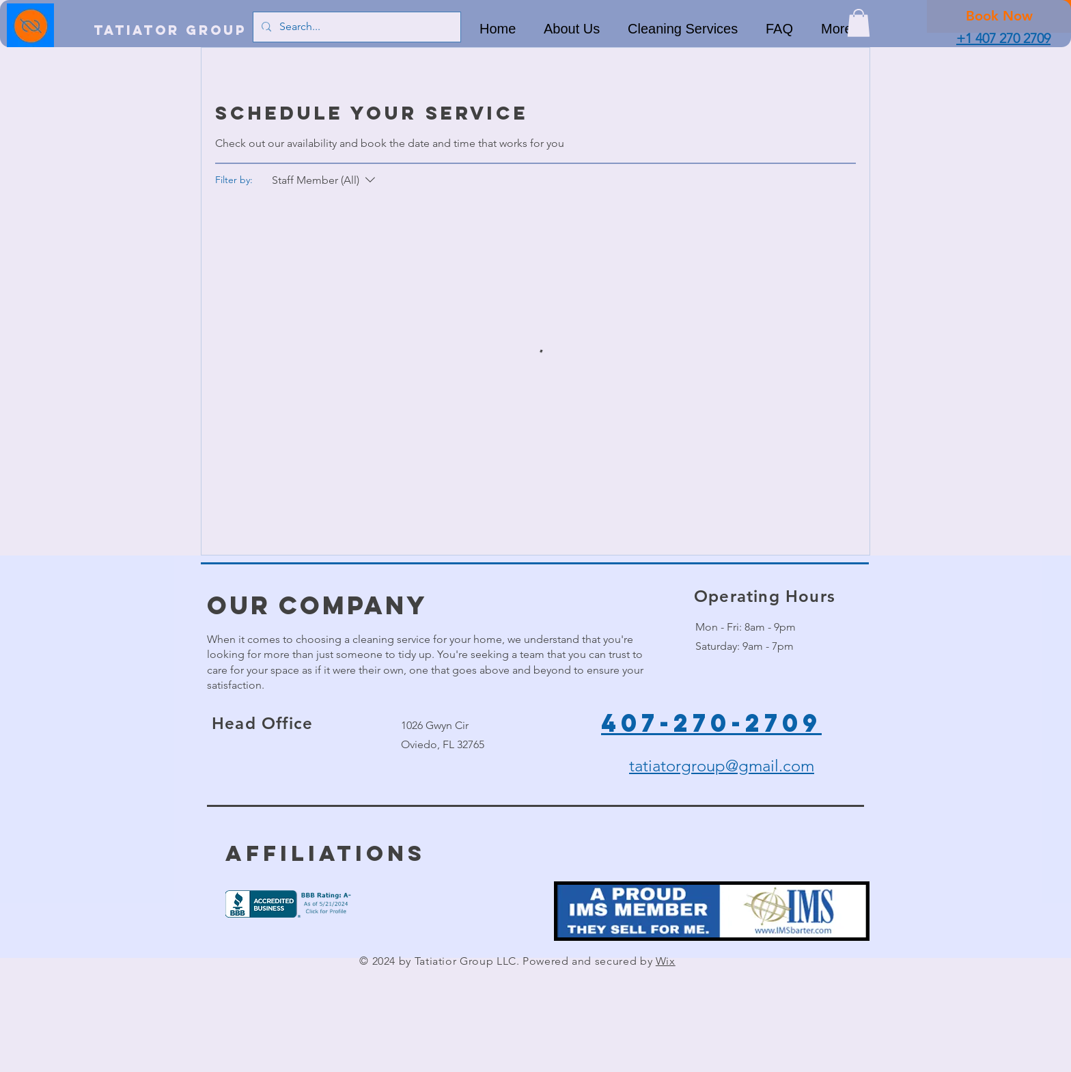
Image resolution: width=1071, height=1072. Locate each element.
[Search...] (355, 27)
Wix (666, 960)
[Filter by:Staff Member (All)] (325, 180)
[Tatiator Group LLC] (190, 30)
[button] (858, 23)
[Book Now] (999, 15)
